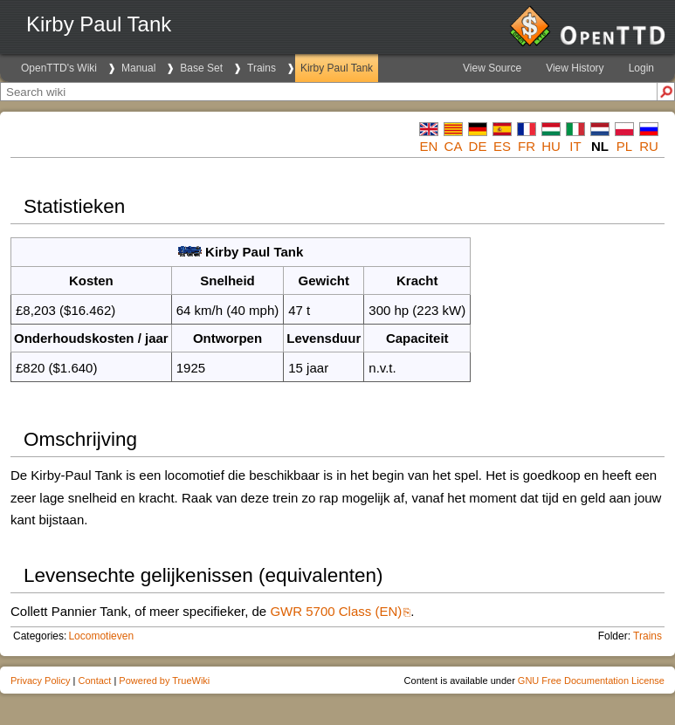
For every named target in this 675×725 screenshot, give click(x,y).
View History (574, 68)
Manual (138, 68)
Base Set (201, 68)
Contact (94, 680)
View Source (492, 68)
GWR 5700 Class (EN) (336, 611)
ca (453, 146)
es (502, 146)
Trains (261, 68)
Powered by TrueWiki (164, 680)
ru (648, 146)
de (478, 146)
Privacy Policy (40, 680)
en (429, 146)
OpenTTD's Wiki (59, 68)
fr (526, 146)
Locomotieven (101, 636)
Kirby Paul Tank (336, 68)
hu (551, 146)
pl (624, 146)
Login (641, 68)
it (575, 146)
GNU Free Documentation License (591, 680)
